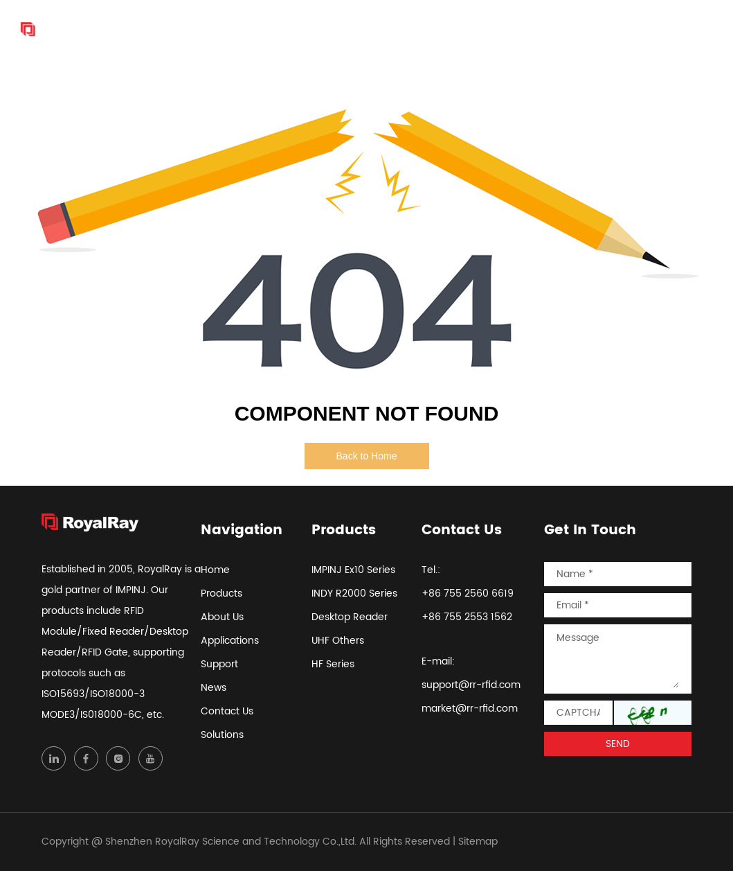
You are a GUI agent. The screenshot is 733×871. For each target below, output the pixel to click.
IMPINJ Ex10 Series (353, 570)
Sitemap (478, 842)
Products (294, 29)
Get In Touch (590, 530)
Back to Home (366, 455)
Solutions (687, 29)
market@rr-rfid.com (470, 708)
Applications (433, 29)
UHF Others (337, 641)
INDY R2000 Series (354, 593)
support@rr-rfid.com (471, 685)
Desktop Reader (349, 617)
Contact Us (617, 29)
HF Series (332, 664)
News (556, 29)
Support (505, 29)
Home (238, 29)
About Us (358, 29)
